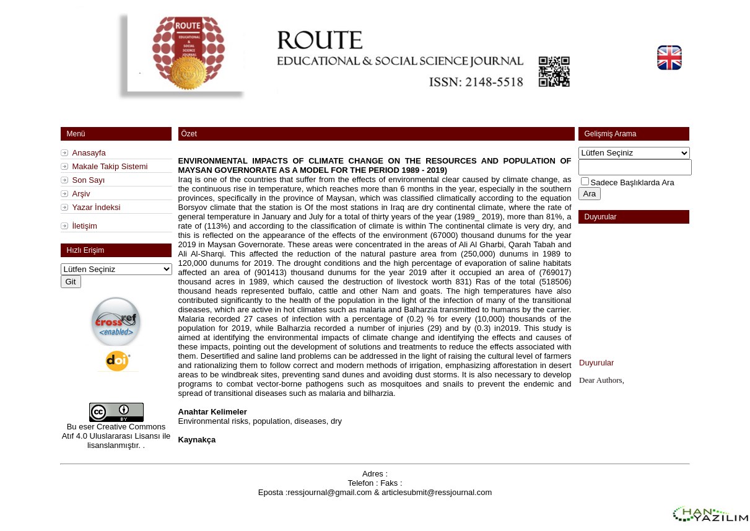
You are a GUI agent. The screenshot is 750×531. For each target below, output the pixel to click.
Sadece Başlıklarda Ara (632, 182)
